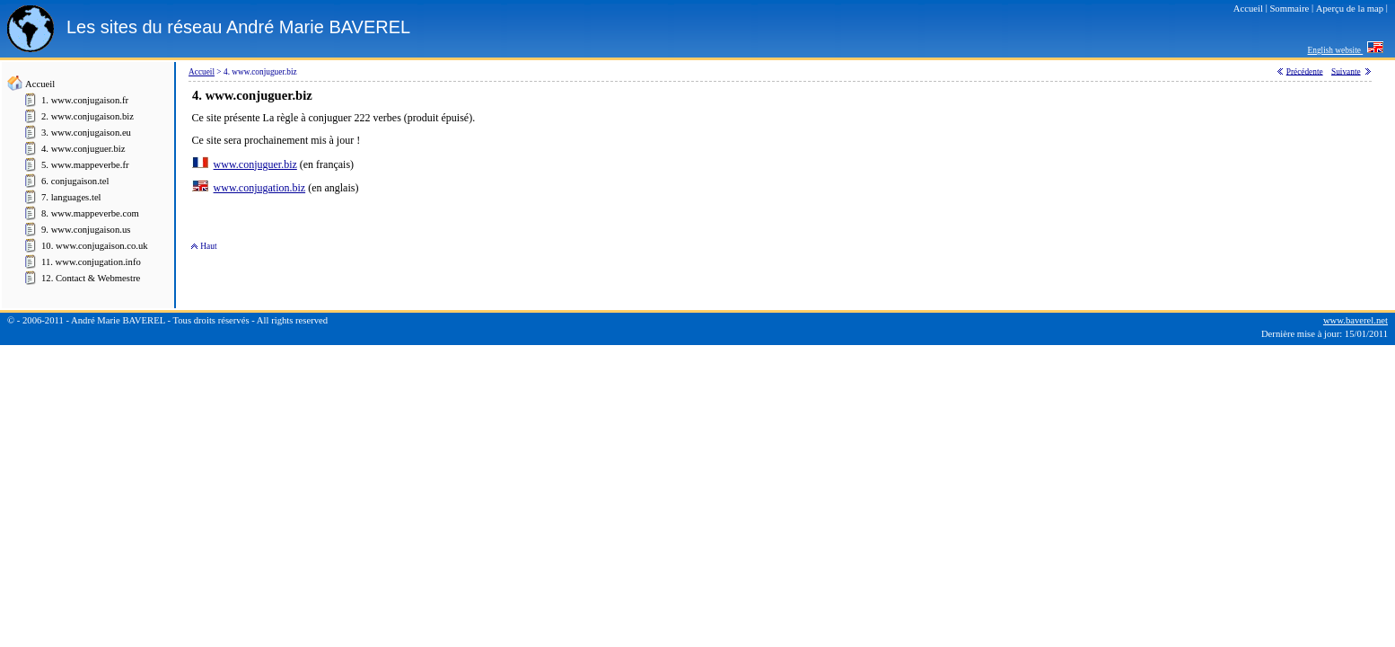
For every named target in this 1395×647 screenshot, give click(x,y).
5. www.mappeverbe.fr (85, 165)
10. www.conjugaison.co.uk (94, 246)
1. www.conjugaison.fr (84, 100)
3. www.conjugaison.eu (86, 132)
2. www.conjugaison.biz (87, 116)
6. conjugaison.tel (75, 181)
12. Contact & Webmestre (90, 278)
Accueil (40, 84)
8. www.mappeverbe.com (90, 213)
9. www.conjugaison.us (85, 230)
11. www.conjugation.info (91, 262)
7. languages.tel (71, 197)
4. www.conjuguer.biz (83, 149)
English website (1336, 50)
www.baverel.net (1355, 320)
